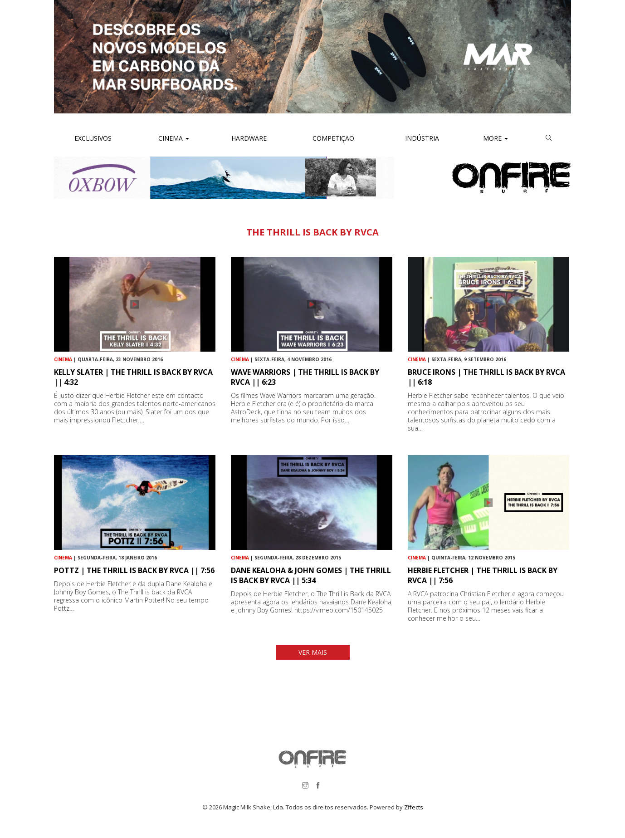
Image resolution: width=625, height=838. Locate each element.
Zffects (413, 807)
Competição (332, 138)
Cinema (172, 138)
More (495, 138)
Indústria (421, 138)
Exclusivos (93, 138)
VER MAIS (312, 652)
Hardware (249, 138)
